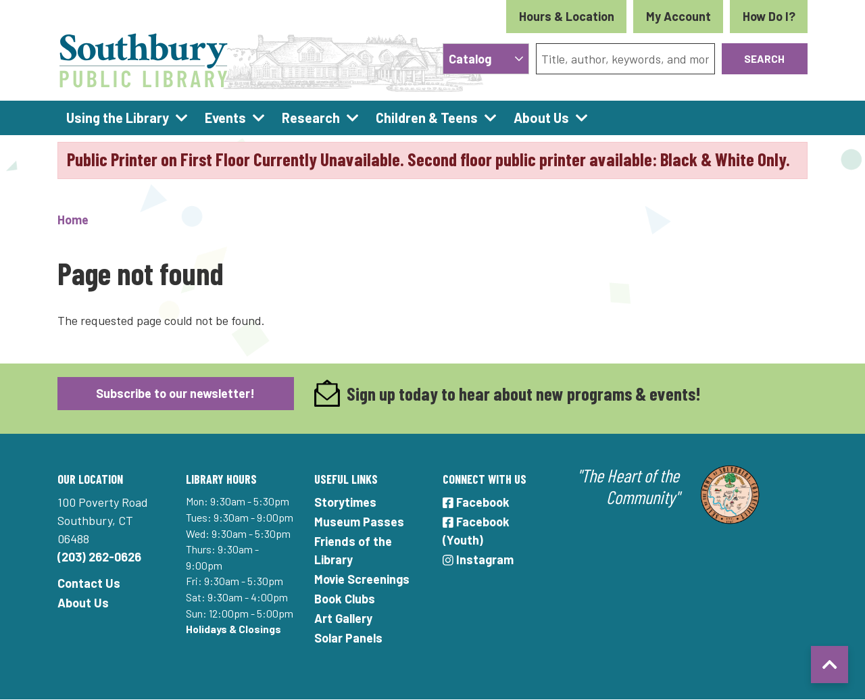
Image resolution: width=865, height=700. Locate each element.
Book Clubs (344, 598)
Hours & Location (566, 16)
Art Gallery (343, 618)
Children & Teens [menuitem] (427, 117)
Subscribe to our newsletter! (175, 393)
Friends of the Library (353, 550)
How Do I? (769, 16)
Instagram (478, 559)
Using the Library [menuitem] (117, 117)
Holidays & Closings (233, 628)
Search (764, 58)
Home (73, 219)
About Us (83, 602)
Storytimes (345, 502)
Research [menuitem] (311, 117)
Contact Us (88, 583)
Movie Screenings (362, 579)
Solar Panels (348, 637)
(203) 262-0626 (99, 556)
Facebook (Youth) (476, 530)
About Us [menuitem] (541, 117)
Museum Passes (359, 521)
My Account (678, 16)
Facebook (476, 502)
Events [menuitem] (225, 117)
